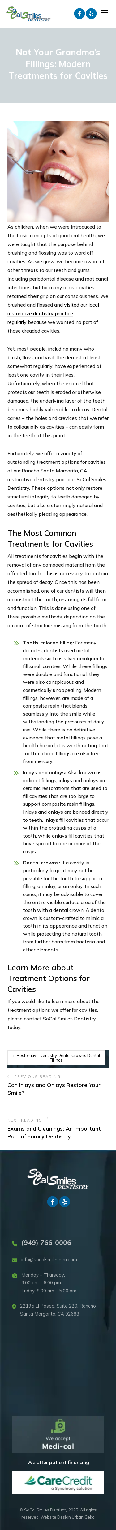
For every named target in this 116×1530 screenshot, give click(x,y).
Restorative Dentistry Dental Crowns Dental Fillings (58, 1058)
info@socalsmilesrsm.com (49, 1259)
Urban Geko (83, 1517)
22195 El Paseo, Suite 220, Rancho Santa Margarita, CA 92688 (58, 1310)
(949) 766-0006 (46, 1242)
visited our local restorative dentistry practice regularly (53, 313)
